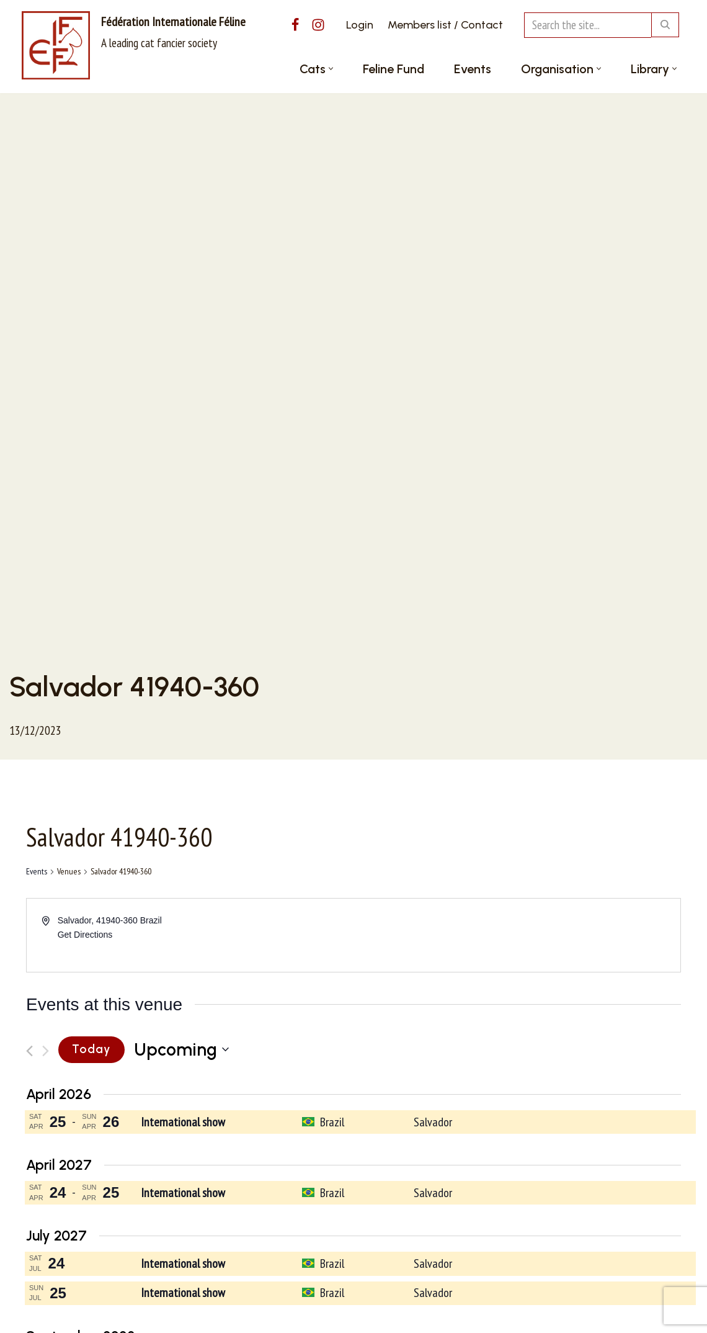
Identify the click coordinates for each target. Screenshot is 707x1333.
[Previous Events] (29, 1051)
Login (359, 25)
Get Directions (85, 935)
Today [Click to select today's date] (91, 1049)
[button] (331, 68)
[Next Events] (45, 1051)
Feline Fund (393, 68)
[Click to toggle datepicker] (181, 1050)
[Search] (587, 25)
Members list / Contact (445, 25)
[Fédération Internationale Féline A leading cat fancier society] (134, 45)
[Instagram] (318, 25)
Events (472, 68)
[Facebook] (295, 25)
